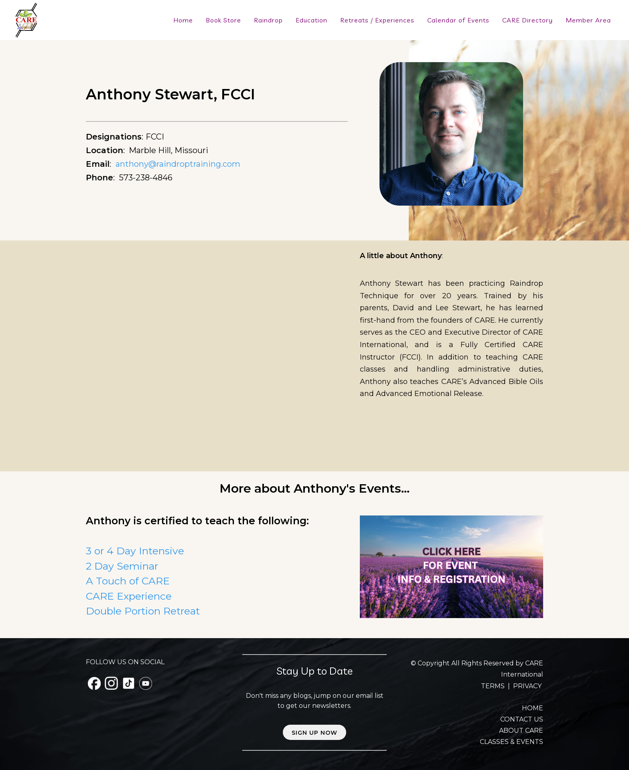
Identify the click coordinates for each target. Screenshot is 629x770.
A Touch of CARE (128, 581)
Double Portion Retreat (143, 611)
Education (311, 20)
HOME (532, 708)
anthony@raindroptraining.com (178, 164)
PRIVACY (527, 686)
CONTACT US (521, 719)
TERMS (493, 686)
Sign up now (314, 732)
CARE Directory (527, 20)
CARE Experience (129, 596)
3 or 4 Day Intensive (135, 551)
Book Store (223, 20)
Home (183, 20)
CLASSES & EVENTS (511, 742)
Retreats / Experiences (377, 20)
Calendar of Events (458, 20)
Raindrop (268, 20)
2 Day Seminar (122, 566)
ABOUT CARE (521, 730)
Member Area (588, 20)
